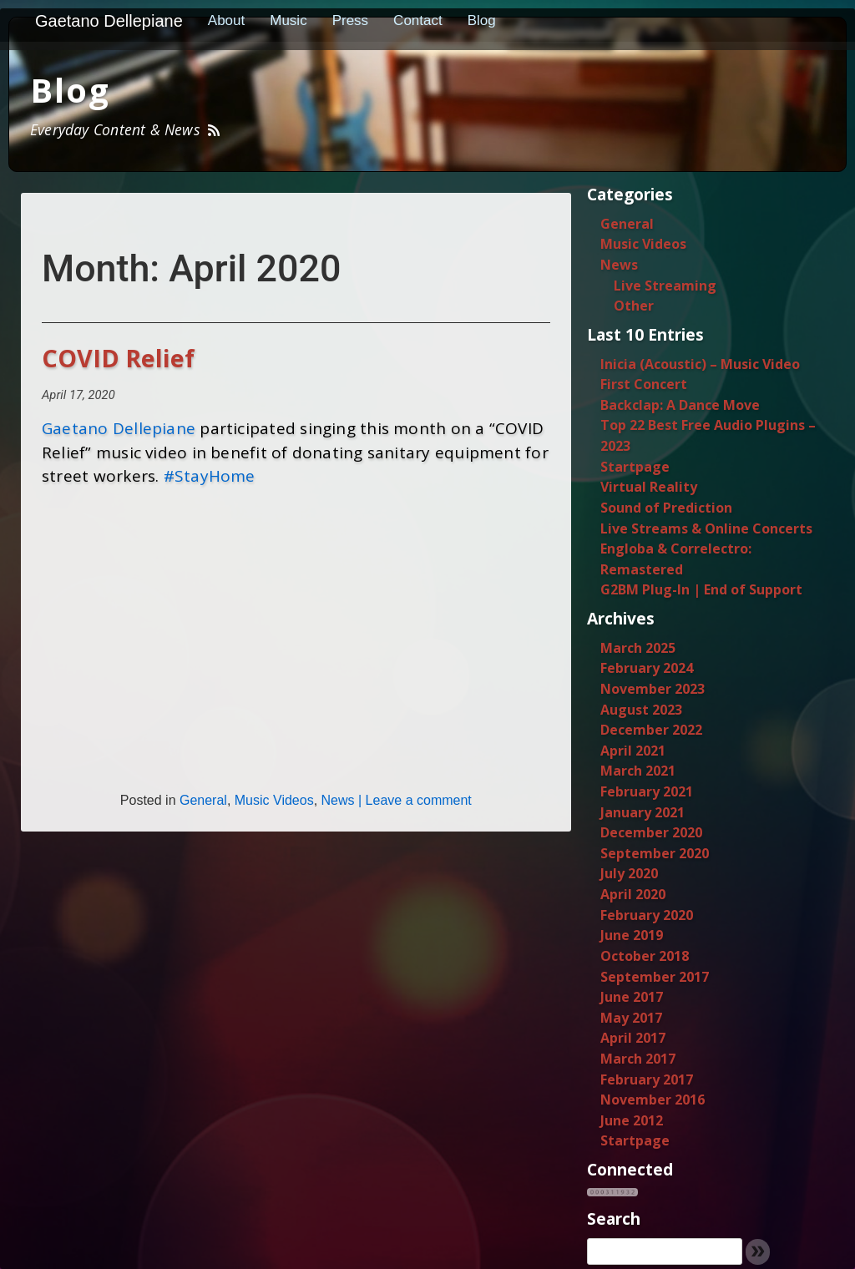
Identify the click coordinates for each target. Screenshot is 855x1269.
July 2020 (629, 873)
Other (634, 305)
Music (288, 20)
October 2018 (644, 956)
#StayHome (209, 476)
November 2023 (652, 689)
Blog (482, 20)
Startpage (635, 467)
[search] (664, 1251)
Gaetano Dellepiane (109, 21)
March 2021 (637, 770)
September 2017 (654, 977)
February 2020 (646, 915)
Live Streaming (665, 285)
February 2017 (646, 1079)
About (226, 20)
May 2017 (631, 1018)
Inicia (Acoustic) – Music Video (700, 364)
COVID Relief (118, 357)
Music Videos (274, 800)
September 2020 (654, 853)
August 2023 (641, 709)
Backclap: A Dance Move (680, 405)
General (203, 800)
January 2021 (642, 812)
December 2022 (651, 729)
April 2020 (632, 894)
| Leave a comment (413, 800)
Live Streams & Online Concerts (706, 528)
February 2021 (646, 791)
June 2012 (631, 1120)
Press (350, 20)
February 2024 (646, 668)
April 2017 (632, 1038)
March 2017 (637, 1058)
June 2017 (631, 997)
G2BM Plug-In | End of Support (701, 589)
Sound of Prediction (666, 507)
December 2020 (651, 832)
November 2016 (652, 1099)
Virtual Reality (648, 487)
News (338, 800)
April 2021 (632, 750)
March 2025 (637, 648)
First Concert (643, 384)
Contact (418, 20)
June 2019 (631, 935)
